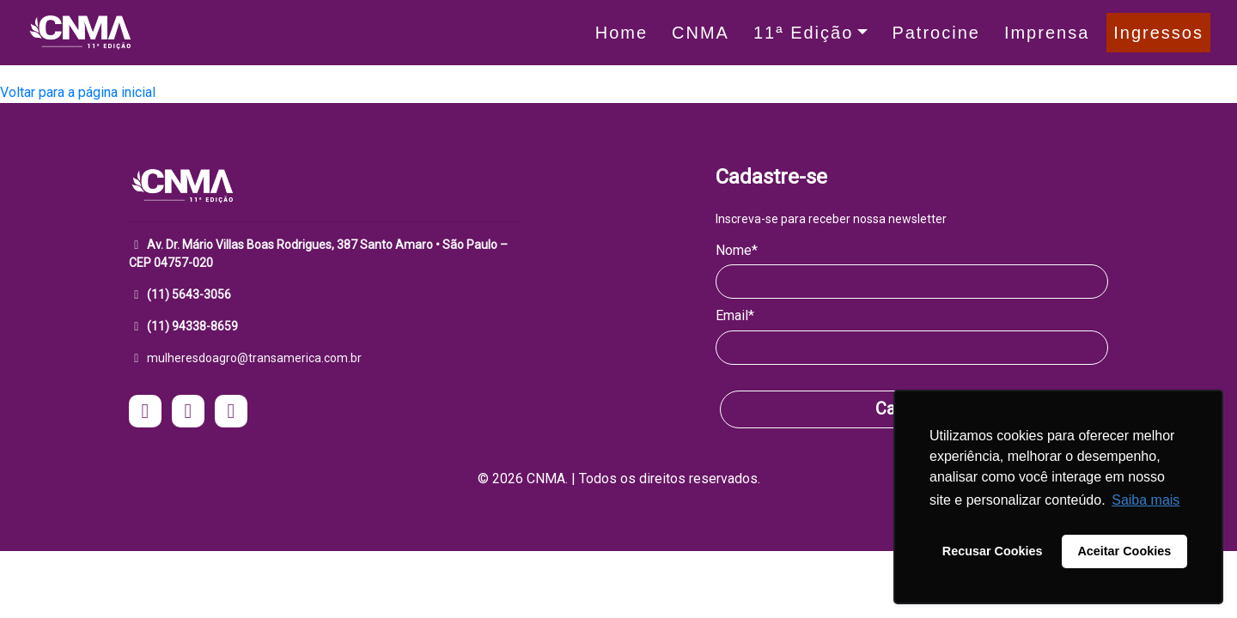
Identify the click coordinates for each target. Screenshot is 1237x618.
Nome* (737, 250)
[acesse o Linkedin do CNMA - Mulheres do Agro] (231, 413)
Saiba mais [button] (1145, 500)
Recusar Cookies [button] (992, 551)
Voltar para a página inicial (77, 92)
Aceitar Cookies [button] (1124, 551)
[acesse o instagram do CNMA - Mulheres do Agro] (145, 413)
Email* (735, 315)
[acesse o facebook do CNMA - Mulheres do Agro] (188, 413)
